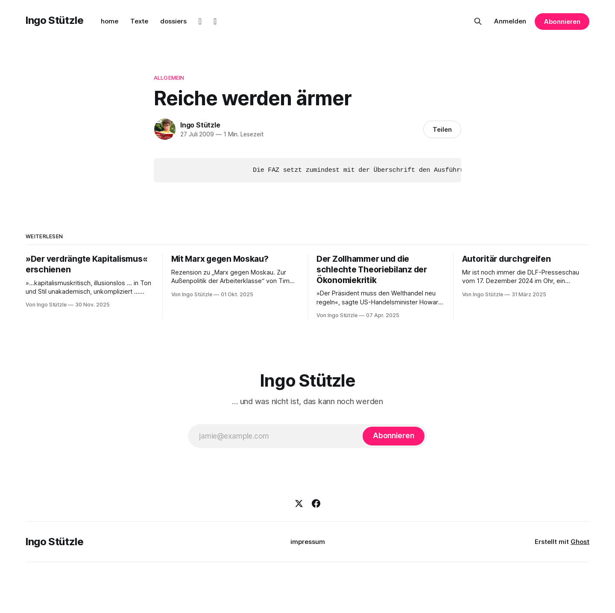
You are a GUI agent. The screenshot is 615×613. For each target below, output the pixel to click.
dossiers (173, 21)
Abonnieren (562, 21)
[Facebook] (316, 503)
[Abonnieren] (394, 435)
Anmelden (510, 21)
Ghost (580, 541)
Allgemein (169, 77)
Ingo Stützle (55, 20)
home (109, 21)
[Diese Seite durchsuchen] (478, 21)
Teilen (442, 129)
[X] (299, 503)
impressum (307, 541)
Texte (139, 21)
